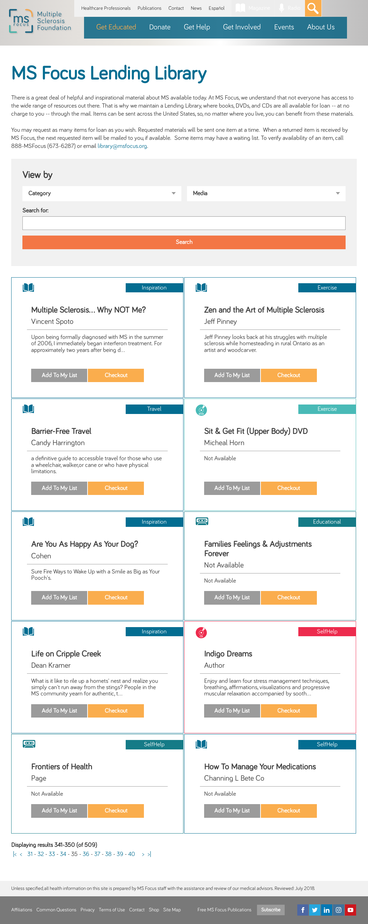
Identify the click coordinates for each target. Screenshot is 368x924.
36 (86, 854)
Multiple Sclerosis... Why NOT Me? (88, 310)
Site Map (172, 910)
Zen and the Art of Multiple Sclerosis (264, 310)
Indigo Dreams (228, 654)
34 (63, 854)
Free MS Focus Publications (224, 910)
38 (108, 854)
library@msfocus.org (122, 146)
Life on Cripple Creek (66, 654)
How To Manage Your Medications (260, 767)
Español (216, 8)
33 (52, 854)
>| (149, 854)
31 (30, 854)
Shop (154, 910)
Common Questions (56, 910)
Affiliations (21, 910)
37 (97, 854)
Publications (149, 8)
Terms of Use (112, 910)
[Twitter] (314, 910)
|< (14, 854)
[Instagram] (338, 910)
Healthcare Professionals (106, 8)
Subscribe (270, 910)
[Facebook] (302, 910)
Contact (176, 8)
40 (131, 854)
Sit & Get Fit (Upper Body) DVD (256, 431)
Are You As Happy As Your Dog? (84, 544)
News (196, 8)
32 (40, 854)
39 (120, 854)
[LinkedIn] (326, 910)
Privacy (88, 910)
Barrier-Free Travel (61, 431)
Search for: (35, 211)
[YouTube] (350, 910)
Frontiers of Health (61, 767)
